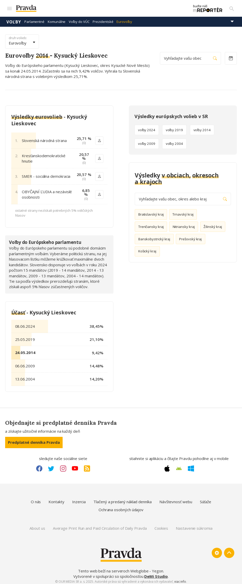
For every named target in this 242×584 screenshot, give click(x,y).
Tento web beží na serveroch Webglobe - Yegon (120, 568)
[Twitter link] (51, 466)
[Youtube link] (75, 466)
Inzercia (79, 499)
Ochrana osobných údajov (121, 507)
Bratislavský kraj (151, 212)
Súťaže (205, 499)
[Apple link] (167, 466)
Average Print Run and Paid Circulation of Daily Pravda (100, 525)
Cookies (161, 525)
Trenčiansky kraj (151, 224)
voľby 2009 (146, 141)
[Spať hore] (229, 550)
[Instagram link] (63, 466)
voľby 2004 (174, 141)
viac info (180, 579)
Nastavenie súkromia (194, 525)
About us (37, 525)
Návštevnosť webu (175, 499)
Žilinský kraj (213, 224)
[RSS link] (87, 466)
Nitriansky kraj (184, 224)
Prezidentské (103, 19)
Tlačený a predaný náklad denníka (122, 499)
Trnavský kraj (182, 212)
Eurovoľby (124, 19)
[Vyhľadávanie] (231, 7)
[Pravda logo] (97, 7)
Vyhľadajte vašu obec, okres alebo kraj (183, 196)
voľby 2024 (146, 127)
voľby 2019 (174, 127)
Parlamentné (34, 19)
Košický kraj (147, 248)
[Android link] (179, 466)
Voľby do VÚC (79, 19)
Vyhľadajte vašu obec (190, 56)
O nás (36, 499)
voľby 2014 (202, 127)
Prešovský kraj (190, 236)
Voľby (13, 19)
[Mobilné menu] (9, 7)
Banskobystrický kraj (154, 236)
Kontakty (56, 499)
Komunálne (56, 19)
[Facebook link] (39, 466)
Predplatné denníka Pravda (34, 440)
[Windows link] (191, 466)
